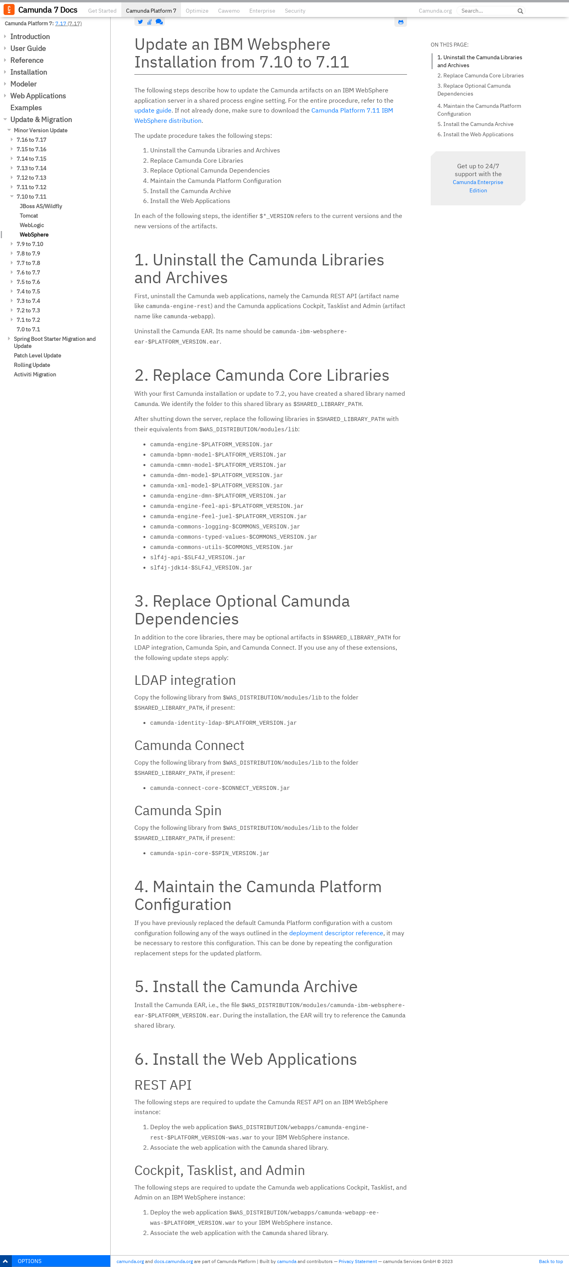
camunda (286, 1261)
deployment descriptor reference (336, 933)
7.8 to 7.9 (28, 253)
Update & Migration (41, 119)
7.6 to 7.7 (28, 272)
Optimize (197, 10)
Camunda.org (435, 10)
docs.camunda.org (173, 1261)
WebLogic (32, 225)
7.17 (60, 23)
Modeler (23, 83)
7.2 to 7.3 (28, 310)
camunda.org (130, 1261)
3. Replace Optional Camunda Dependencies (474, 89)
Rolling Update (32, 364)
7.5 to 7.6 (28, 282)
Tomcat (29, 215)
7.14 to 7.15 (31, 158)
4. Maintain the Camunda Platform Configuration (479, 109)
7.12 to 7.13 (31, 177)
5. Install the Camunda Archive (475, 124)
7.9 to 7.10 (30, 244)
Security (295, 10)
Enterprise (262, 10)
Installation (28, 72)
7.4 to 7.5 (28, 291)
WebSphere (34, 234)
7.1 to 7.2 (28, 319)
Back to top (551, 1261)
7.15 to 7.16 (31, 149)
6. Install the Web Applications (475, 134)
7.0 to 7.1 (28, 329)
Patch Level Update (37, 355)
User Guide (28, 48)
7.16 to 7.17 (31, 139)
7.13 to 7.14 (31, 168)
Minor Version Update (41, 130)
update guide (152, 110)
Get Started (102, 10)
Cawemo (229, 10)
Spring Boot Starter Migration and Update (55, 342)
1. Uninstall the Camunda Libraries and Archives (479, 61)
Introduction (30, 36)
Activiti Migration (35, 374)
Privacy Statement (358, 1261)
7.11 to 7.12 (31, 187)
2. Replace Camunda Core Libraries (480, 75)
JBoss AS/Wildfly (41, 206)
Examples (26, 107)
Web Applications (38, 95)
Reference (26, 60)
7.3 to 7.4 (28, 301)
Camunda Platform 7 (151, 10)
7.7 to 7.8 (28, 263)
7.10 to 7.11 (31, 196)
